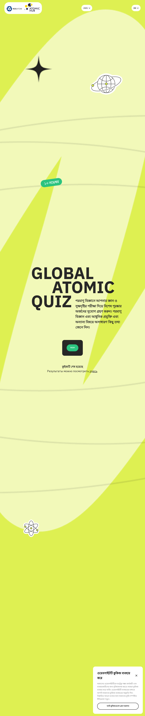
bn (136, 8)
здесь (93, 371)
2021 (86, 8)
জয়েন (72, 347)
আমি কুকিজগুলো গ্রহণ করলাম (118, 706)
